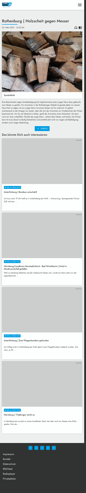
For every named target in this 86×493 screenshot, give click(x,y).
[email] (54, 448)
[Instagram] (36, 448)
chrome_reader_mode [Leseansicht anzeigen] (80, 27)
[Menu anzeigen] (79, 4)
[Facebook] (30, 448)
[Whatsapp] (42, 448)
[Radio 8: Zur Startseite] (22, 4)
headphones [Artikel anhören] (76, 27)
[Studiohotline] (48, 448)
